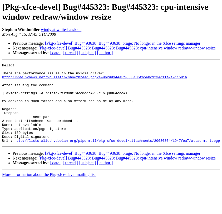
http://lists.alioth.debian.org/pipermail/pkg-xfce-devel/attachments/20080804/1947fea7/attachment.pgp (117, 156)
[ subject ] (87, 53)
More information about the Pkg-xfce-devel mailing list (49, 190)
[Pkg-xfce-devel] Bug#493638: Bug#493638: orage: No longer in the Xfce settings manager (122, 43)
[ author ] (105, 53)
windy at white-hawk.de (61, 29)
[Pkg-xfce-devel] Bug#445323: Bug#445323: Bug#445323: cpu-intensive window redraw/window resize (127, 48)
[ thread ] (70, 53)
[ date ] (56, 53)
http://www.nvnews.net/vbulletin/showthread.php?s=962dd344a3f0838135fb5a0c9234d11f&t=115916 (94, 80)
